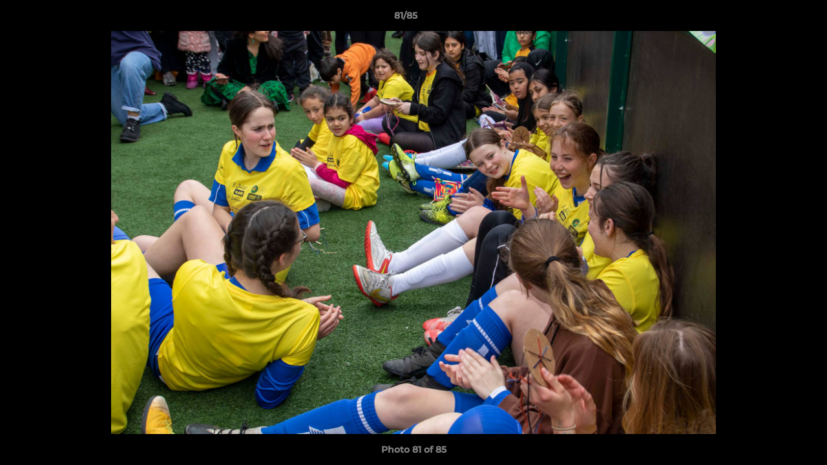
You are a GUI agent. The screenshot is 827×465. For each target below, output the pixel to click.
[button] (772, 19)
